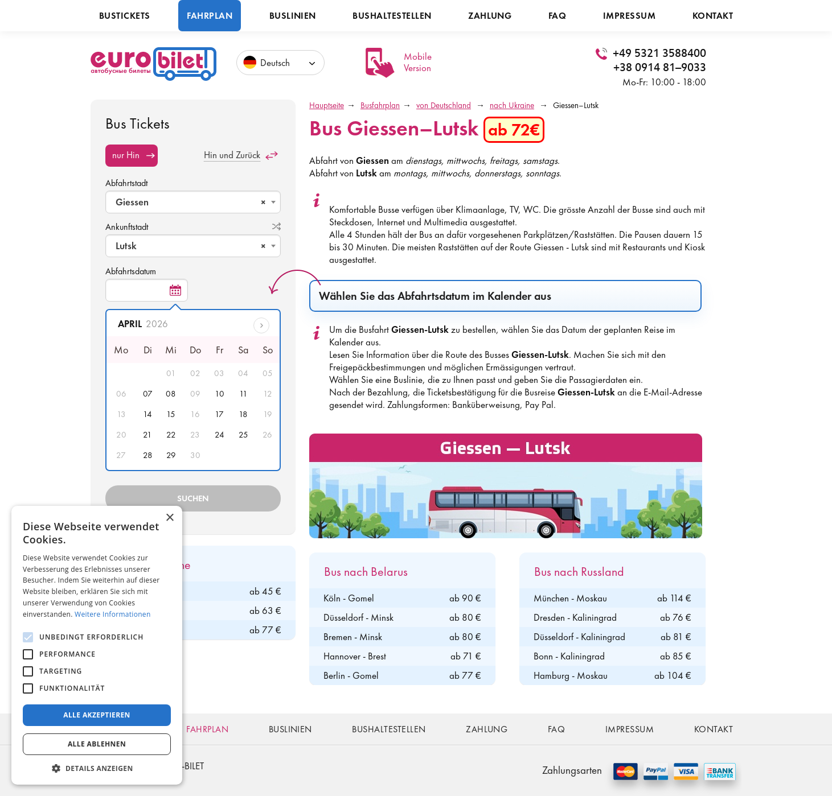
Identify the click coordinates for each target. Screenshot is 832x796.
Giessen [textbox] (191, 202)
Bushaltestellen (392, 16)
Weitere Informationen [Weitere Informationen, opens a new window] (113, 614)
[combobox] (193, 202)
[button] (97, 767)
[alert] (96, 645)
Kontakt (712, 16)
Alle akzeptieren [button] (96, 715)
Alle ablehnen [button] (97, 744)
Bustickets (124, 16)
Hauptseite (326, 105)
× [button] (169, 518)
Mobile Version (418, 62)
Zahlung (489, 16)
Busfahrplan (380, 105)
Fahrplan (209, 16)
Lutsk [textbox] (191, 246)
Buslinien (292, 16)
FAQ (557, 16)
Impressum (629, 16)
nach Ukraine (512, 105)
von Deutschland (443, 105)
